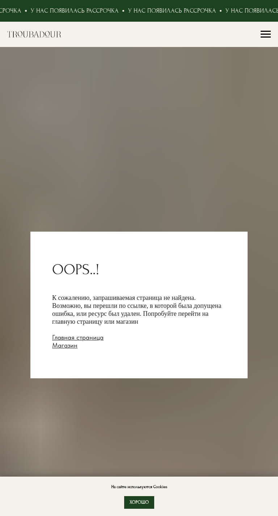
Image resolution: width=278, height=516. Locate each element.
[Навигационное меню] (266, 34)
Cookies (159, 487)
